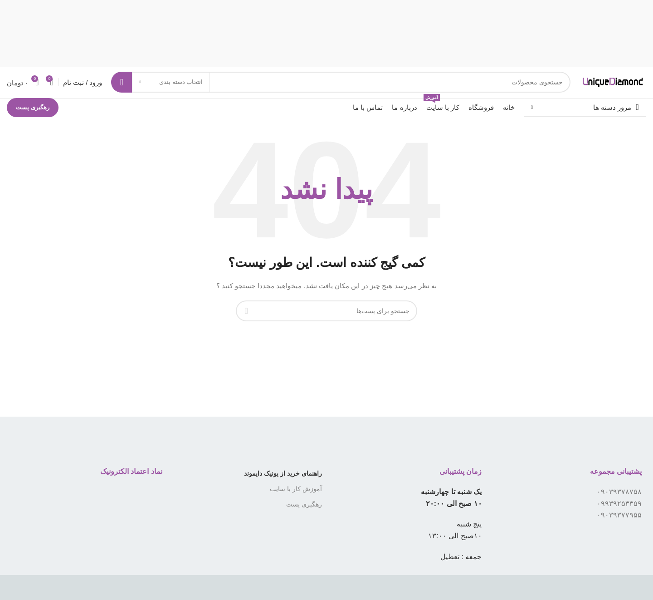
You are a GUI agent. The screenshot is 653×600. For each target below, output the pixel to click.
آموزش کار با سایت (296, 504)
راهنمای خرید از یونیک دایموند (283, 489)
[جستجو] (321, 90)
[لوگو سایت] (593, 89)
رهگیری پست (32, 123)
